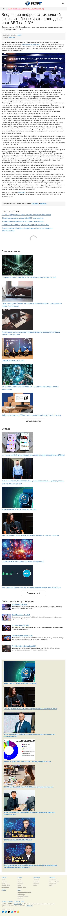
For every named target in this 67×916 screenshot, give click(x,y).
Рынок (19, 881)
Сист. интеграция (54, 881)
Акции (35, 885)
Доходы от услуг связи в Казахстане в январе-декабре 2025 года (27, 761)
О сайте (4, 901)
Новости (4, 877)
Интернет (4, 881)
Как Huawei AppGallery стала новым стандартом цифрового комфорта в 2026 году (33, 455)
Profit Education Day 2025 (21, 615)
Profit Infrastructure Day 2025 (22, 635)
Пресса (4, 890)
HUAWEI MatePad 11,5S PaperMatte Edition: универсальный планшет (28, 787)
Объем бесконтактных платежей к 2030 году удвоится (22, 218)
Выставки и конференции (24, 892)
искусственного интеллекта (31, 44)
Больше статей (33, 593)
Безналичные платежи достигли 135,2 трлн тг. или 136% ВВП (25, 225)
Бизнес (3, 883)
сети (55, 883)
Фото (19, 890)
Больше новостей (33, 421)
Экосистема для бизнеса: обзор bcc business (19, 509)
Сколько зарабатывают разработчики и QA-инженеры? (23, 561)
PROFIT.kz (29, 906)
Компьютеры (53, 879)
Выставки (36, 879)
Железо (4, 885)
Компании (52, 877)
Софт (51, 885)
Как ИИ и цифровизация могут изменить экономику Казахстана (26, 215)
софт (8, 885)
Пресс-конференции (23, 895)
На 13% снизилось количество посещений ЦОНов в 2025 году (26, 9)
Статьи (20, 877)
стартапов (21, 192)
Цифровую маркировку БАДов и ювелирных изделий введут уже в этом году (31, 415)
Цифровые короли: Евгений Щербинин (18, 840)
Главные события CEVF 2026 (13, 361)
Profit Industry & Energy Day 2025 (24, 646)
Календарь (37, 877)
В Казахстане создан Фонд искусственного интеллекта (23, 221)
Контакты (17, 901)
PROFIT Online (18, 904)
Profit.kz (19, 35)
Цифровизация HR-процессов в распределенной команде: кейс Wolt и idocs (31, 587)
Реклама (10, 901)
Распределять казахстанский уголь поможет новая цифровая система (29, 277)
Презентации (21, 894)
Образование (5, 887)
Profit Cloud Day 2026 (19, 604)
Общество (12, 37)
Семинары (36, 881)
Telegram (43, 203)
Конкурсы (36, 883)
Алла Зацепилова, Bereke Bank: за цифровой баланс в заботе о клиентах (30, 535)
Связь (3, 879)
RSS (22, 901)
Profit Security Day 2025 (20, 625)
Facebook (35, 203)
